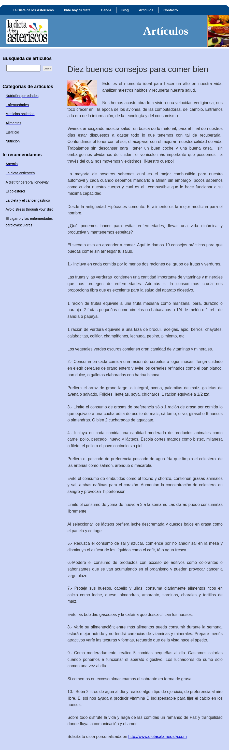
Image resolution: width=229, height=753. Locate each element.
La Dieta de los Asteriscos (33, 10)
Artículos (146, 10)
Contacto (170, 10)
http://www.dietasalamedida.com (157, 736)
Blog (125, 10)
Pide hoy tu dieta (77, 10)
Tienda (106, 10)
